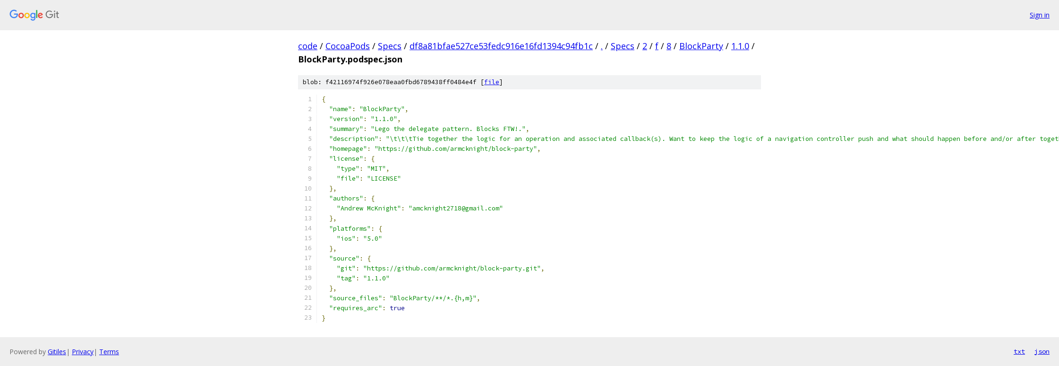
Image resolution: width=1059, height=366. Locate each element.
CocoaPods (347, 46)
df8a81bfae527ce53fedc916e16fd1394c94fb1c (501, 46)
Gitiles (57, 351)
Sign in (1040, 14)
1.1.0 (740, 46)
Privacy (83, 351)
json (1042, 351)
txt (1019, 351)
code (307, 46)
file (491, 82)
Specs (389, 46)
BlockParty (701, 46)
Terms (109, 351)
